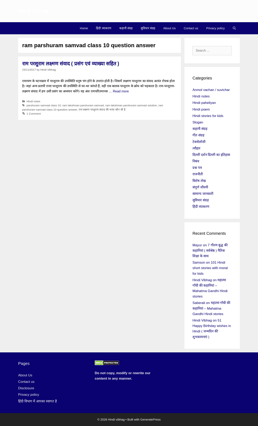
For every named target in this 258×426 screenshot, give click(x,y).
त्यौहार (196, 148)
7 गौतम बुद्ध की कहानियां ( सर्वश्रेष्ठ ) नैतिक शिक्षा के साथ (210, 250)
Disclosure (26, 388)
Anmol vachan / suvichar (211, 90)
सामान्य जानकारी (202, 194)
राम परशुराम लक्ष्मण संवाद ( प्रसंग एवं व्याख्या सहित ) (70, 63)
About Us (169, 28)
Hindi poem (201, 109)
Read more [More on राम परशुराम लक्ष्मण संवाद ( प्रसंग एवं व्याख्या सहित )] (121, 91)
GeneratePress (150, 419)
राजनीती (197, 174)
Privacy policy (215, 28)
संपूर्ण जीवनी (200, 187)
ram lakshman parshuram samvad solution (131, 105)
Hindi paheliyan (204, 103)
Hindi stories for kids (207, 116)
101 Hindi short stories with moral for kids (210, 268)
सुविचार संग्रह (148, 28)
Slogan (197, 122)
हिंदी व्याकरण (103, 28)
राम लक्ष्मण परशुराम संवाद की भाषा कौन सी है (102, 109)
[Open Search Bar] (234, 28)
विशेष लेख (199, 181)
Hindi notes (33, 101)
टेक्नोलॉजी (198, 142)
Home (84, 28)
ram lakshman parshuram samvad (83, 105)
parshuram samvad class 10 (44, 105)
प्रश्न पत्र (197, 168)
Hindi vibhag (33, 11)
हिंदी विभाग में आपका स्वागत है (37, 401)
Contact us (191, 28)
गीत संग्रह (198, 135)
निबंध (195, 161)
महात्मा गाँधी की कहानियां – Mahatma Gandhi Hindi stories (211, 308)
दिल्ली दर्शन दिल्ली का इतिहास (211, 155)
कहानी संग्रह (126, 28)
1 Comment (34, 113)
